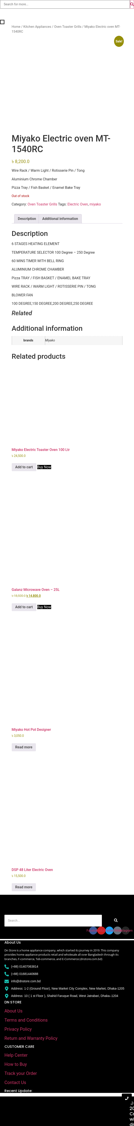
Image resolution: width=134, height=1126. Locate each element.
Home (16, 27)
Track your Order (20, 1073)
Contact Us (15, 1082)
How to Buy (15, 1064)
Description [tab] (27, 219)
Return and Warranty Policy (30, 1038)
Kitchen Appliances (37, 27)
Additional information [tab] (60, 219)
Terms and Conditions (26, 1020)
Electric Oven (77, 204)
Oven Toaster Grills (67, 27)
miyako (95, 204)
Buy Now (44, 467)
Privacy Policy (18, 1029)
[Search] (53, 921)
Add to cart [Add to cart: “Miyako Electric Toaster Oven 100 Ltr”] (24, 467)
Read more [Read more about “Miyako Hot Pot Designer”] (24, 747)
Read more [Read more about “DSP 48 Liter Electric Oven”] (24, 887)
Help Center (16, 1055)
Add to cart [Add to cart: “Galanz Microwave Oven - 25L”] (24, 607)
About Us (13, 1011)
